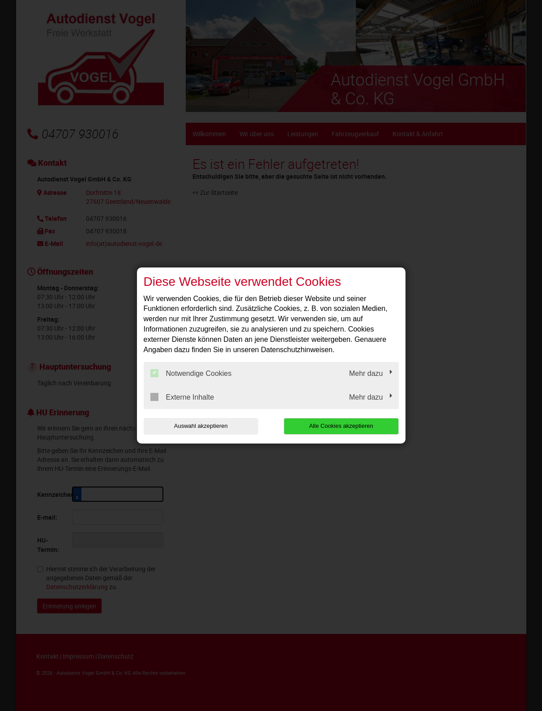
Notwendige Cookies (191, 373)
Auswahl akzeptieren (201, 425)
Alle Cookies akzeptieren (341, 425)
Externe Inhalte (182, 397)
